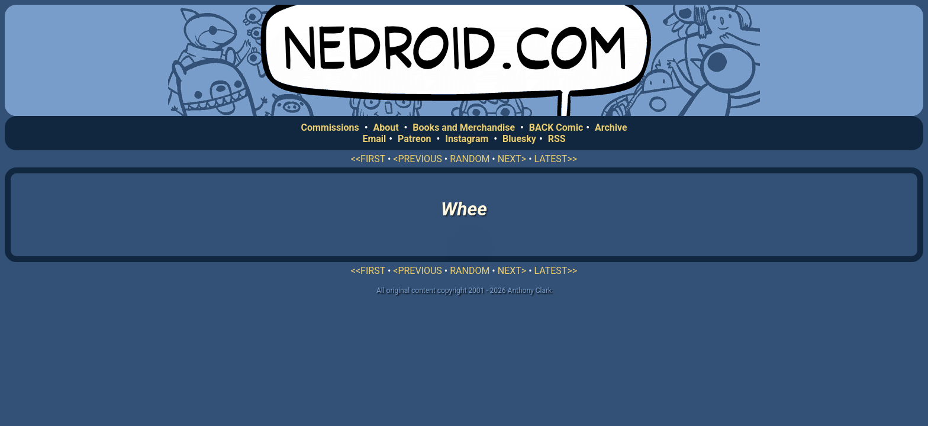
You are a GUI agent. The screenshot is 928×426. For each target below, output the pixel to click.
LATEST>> (556, 158)
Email (374, 138)
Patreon (414, 138)
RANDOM (469, 158)
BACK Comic (556, 127)
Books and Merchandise (464, 127)
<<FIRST (368, 158)
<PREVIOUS (417, 158)
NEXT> (512, 158)
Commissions (330, 127)
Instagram (466, 138)
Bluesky (519, 138)
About (385, 127)
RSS (557, 138)
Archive (611, 127)
